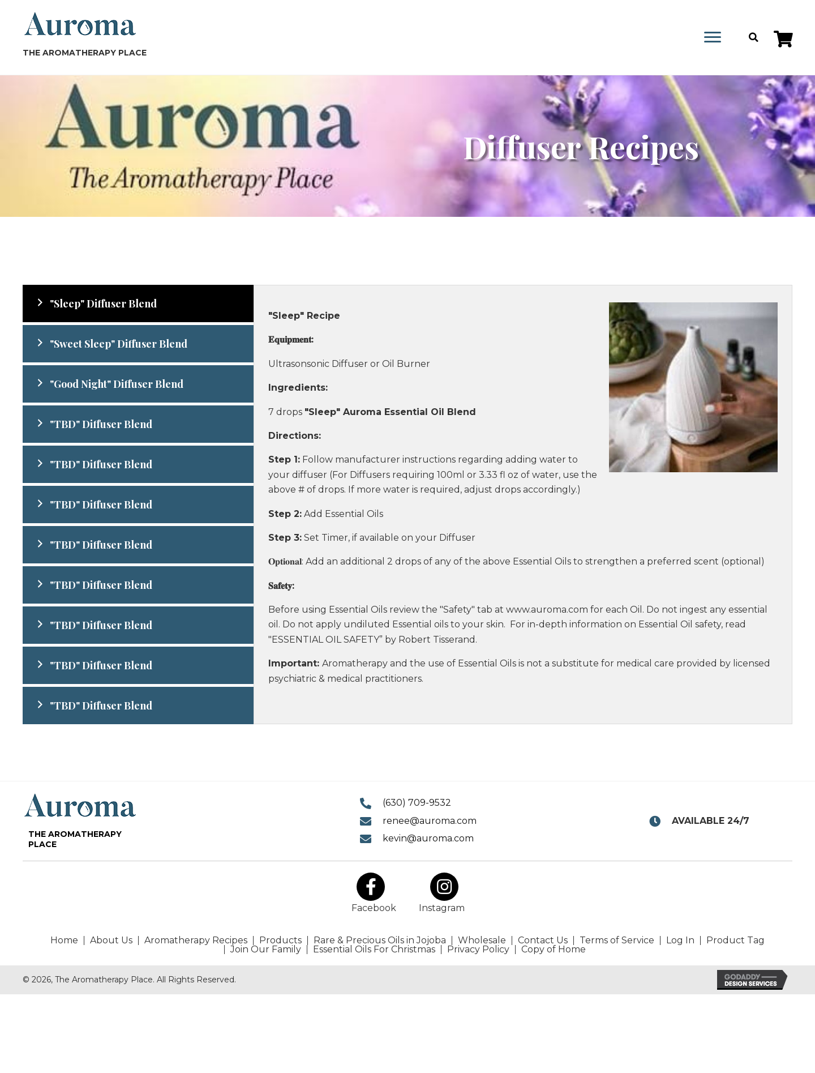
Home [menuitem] (64, 940)
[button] (783, 39)
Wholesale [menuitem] (482, 940)
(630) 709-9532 (417, 802)
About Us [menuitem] (111, 940)
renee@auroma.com (430, 820)
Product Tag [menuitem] (735, 940)
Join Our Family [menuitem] (265, 949)
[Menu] (713, 37)
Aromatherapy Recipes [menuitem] (195, 940)
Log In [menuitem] (680, 940)
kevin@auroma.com (428, 838)
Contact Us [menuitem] (543, 940)
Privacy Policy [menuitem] (478, 949)
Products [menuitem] (280, 940)
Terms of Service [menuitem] (617, 940)
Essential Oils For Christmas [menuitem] (374, 949)
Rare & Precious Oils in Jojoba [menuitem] (380, 940)
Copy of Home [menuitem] (553, 949)
